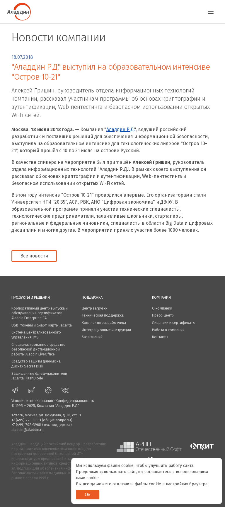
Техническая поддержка (103, 315)
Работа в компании (168, 330)
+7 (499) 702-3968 (26, 424)
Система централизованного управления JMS (36, 334)
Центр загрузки (95, 308)
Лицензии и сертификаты (173, 322)
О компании (162, 308)
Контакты (160, 337)
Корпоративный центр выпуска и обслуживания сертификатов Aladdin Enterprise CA (39, 313)
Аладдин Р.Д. (120, 129)
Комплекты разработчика (104, 322)
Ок (88, 494)
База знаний (92, 337)
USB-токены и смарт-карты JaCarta (41, 325)
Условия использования (32, 400)
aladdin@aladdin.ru (27, 429)
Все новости (34, 256)
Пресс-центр (163, 315)
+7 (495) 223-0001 (26, 420)
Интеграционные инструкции (106, 330)
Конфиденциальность (75, 400)
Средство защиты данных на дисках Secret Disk (36, 363)
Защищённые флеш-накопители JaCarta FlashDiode (39, 376)
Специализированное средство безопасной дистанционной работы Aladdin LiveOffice (38, 349)
